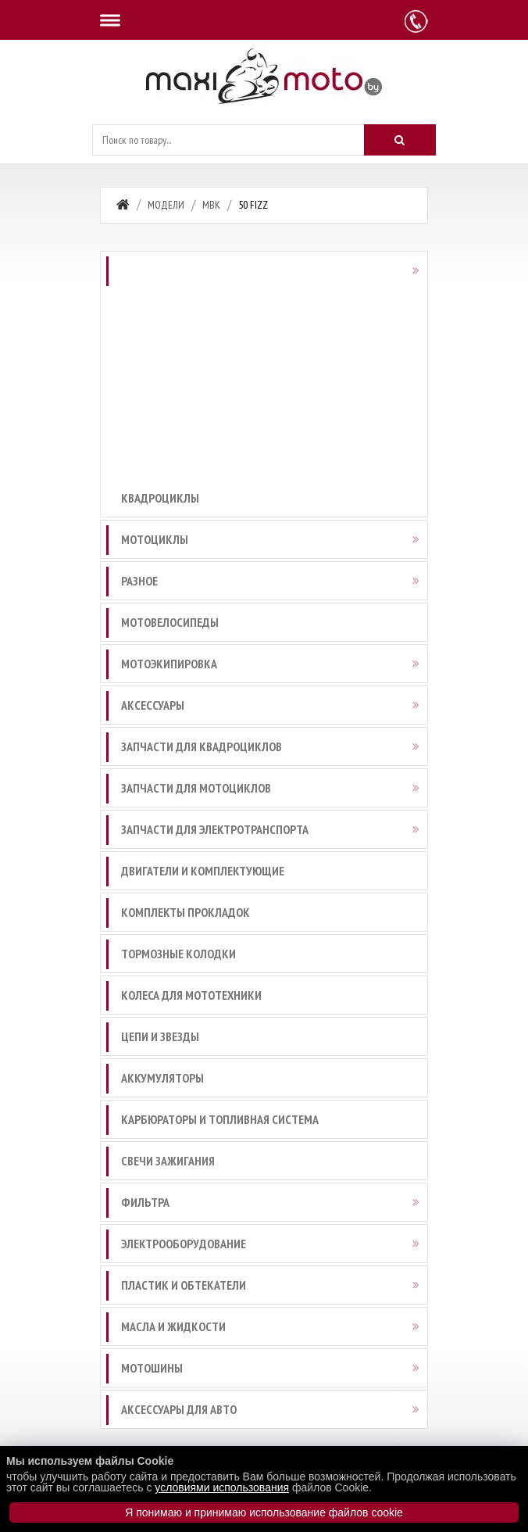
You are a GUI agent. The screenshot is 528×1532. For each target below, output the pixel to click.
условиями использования (222, 1487)
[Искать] (400, 140)
